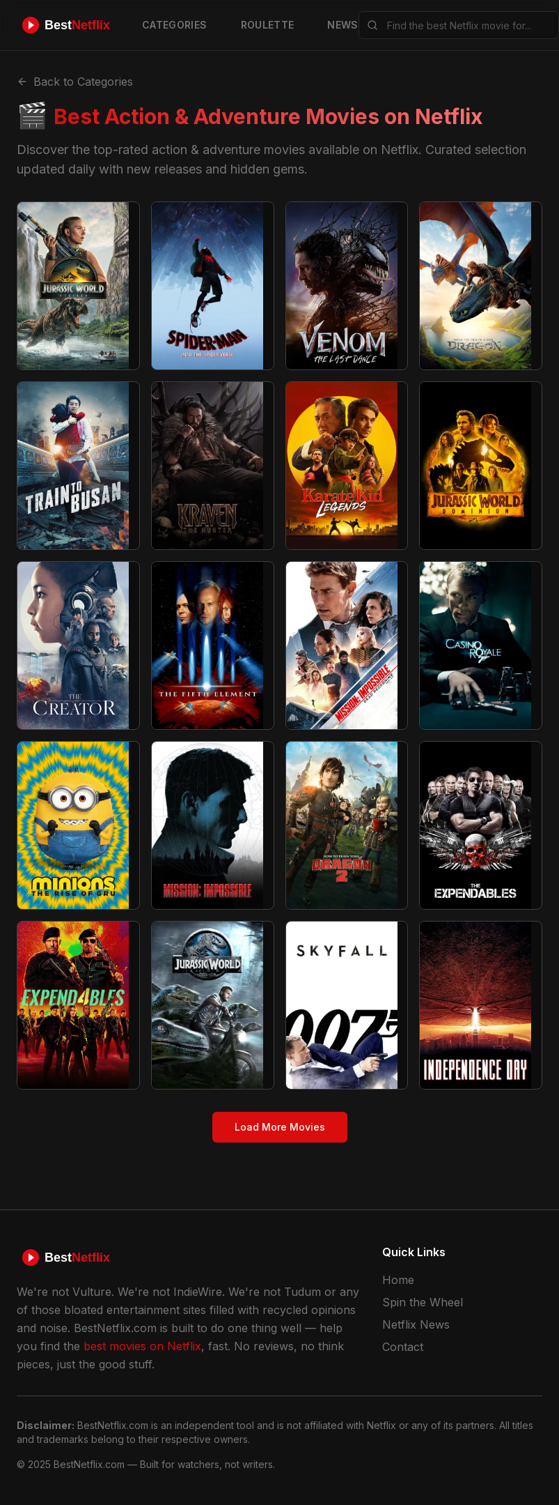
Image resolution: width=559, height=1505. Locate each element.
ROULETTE (267, 25)
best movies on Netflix (142, 1346)
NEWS (342, 25)
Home (398, 1280)
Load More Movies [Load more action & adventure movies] (280, 1127)
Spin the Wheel (422, 1302)
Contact (402, 1347)
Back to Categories (75, 82)
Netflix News (416, 1324)
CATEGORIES (174, 25)
